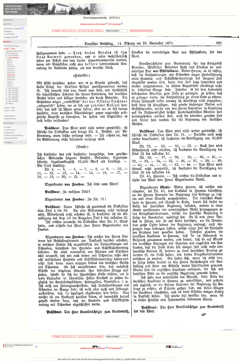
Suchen (7, 24)
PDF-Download (115, 24)
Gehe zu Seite (112, 31)
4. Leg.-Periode (12, 90)
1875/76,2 (11, 77)
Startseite (8, 20)
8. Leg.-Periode (12, 99)
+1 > (79, 31)
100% (132, 31)
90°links (139, 31)
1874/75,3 (11, 71)
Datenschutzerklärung (14, 135)
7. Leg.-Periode (12, 97)
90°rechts (148, 31)
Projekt (8, 127)
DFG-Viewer (101, 24)
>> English (7, 142)
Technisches (10, 130)
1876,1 (10, 82)
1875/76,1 (11, 75)
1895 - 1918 (10, 108)
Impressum (9, 133)
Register (8, 31)
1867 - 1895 (10, 49)
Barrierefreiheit (11, 138)
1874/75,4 (11, 73)
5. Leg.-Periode (12, 93)
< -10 (62, 31)
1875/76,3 (11, 79)
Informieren (9, 123)
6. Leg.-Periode (12, 95)
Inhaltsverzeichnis (87, 24)
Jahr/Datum (10, 34)
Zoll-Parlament (12, 53)
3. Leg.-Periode (12, 88)
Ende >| (99, 31)
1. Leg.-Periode (12, 55)
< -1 (73, 31)
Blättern (7, 42)
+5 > (85, 31)
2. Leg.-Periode (12, 58)
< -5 (68, 31)
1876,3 (10, 86)
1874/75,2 (11, 68)
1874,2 (10, 62)
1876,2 (10, 84)
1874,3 (10, 64)
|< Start (55, 31)
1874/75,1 (11, 66)
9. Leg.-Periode (12, 101)
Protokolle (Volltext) (14, 29)
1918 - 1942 (10, 110)
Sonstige (9, 103)
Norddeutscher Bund (14, 51)
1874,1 (10, 60)
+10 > (92, 31)
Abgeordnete (11, 37)
